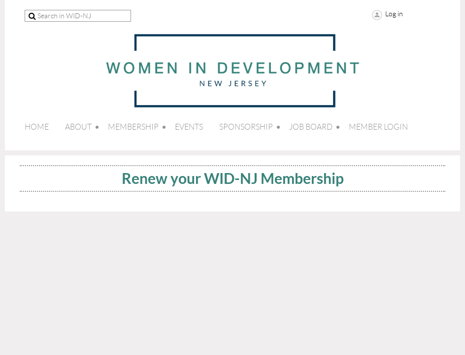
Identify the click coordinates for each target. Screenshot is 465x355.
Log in (394, 14)
